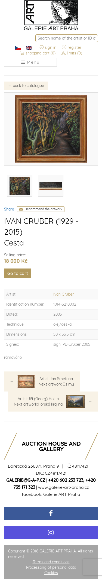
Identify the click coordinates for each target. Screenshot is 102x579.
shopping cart (37, 53)
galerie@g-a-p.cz (25, 480)
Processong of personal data (51, 567)
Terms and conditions (51, 561)
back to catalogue (26, 85)
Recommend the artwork (43, 209)
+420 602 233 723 (65, 480)
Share (9, 209)
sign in (47, 47)
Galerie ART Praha (61, 494)
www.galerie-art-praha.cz (63, 487)
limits (71, 53)
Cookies (51, 572)
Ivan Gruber (63, 294)
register (71, 47)
